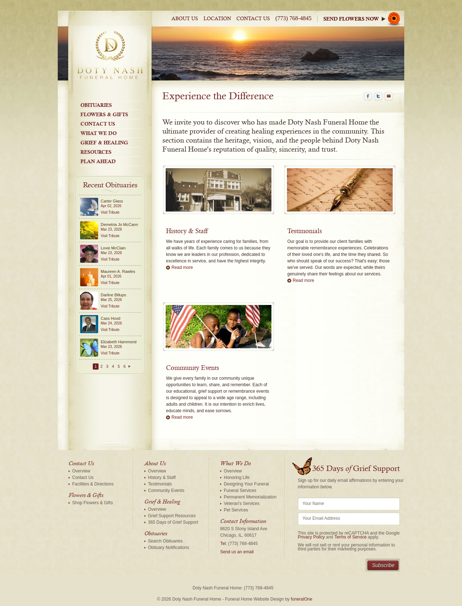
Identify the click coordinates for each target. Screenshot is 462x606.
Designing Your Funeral (246, 484)
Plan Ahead (98, 161)
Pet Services (236, 510)
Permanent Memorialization (250, 497)
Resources (96, 152)
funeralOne (301, 599)
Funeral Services (240, 490)
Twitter (378, 96)
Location (217, 18)
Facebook (367, 96)
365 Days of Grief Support (173, 522)
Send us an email (237, 551)
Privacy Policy (311, 537)
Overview (81, 471)
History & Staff (187, 231)
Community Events (192, 368)
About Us (184, 18)
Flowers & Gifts (104, 114)
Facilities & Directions (93, 484)
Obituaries (96, 105)
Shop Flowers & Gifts (92, 502)
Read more (182, 267)
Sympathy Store (363, 18)
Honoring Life (236, 477)
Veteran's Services (242, 503)
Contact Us (253, 18)
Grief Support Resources (172, 515)
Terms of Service (350, 537)
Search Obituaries (165, 541)
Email (388, 96)
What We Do (98, 133)
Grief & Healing (104, 142)
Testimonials (304, 231)
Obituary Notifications (168, 547)
